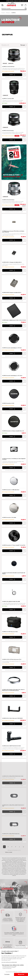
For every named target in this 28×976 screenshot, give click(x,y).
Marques (8, 12)
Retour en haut (8, 852)
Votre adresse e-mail (5, 900)
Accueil (3, 12)
